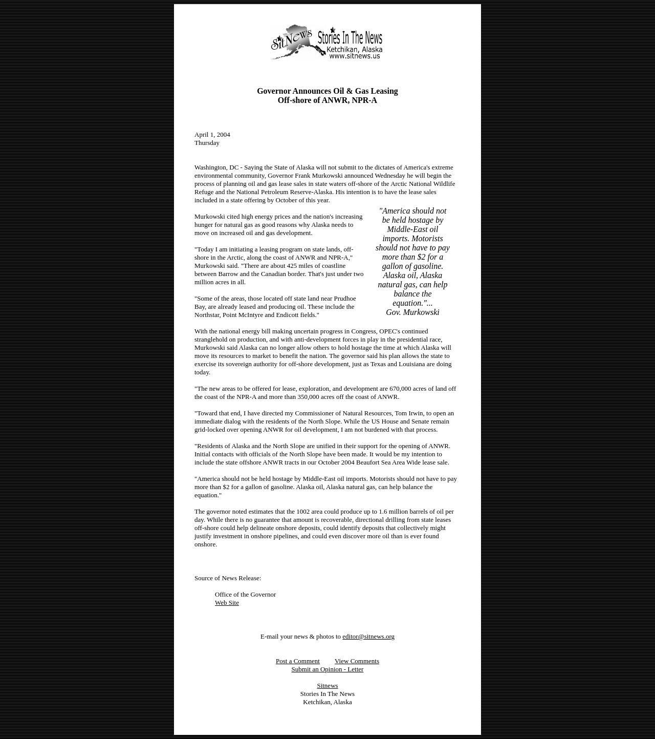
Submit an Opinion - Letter (328, 669)
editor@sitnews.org (368, 636)
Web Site (227, 602)
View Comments (357, 661)
